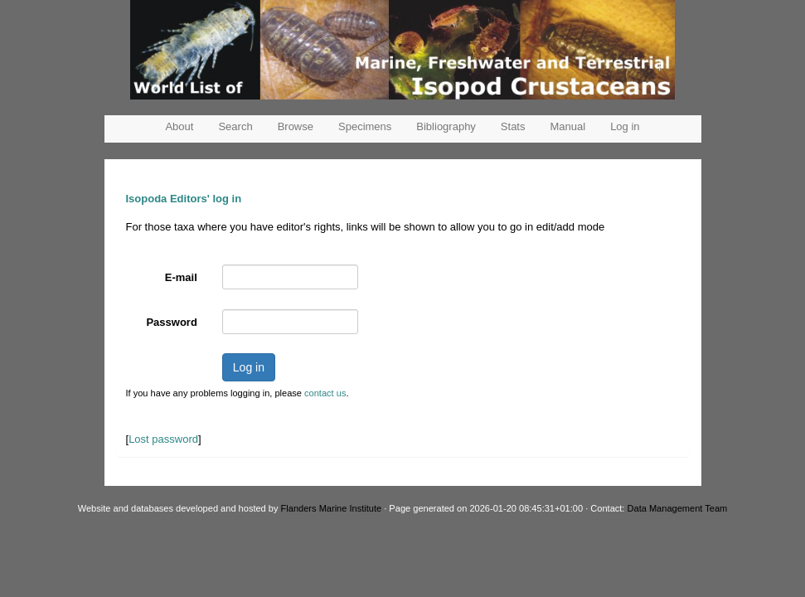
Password (171, 322)
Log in (624, 126)
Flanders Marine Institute (331, 508)
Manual (567, 126)
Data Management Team (678, 508)
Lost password (163, 439)
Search (235, 126)
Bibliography (446, 126)
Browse (295, 126)
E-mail (181, 277)
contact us (325, 393)
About (179, 126)
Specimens (364, 126)
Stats (513, 126)
